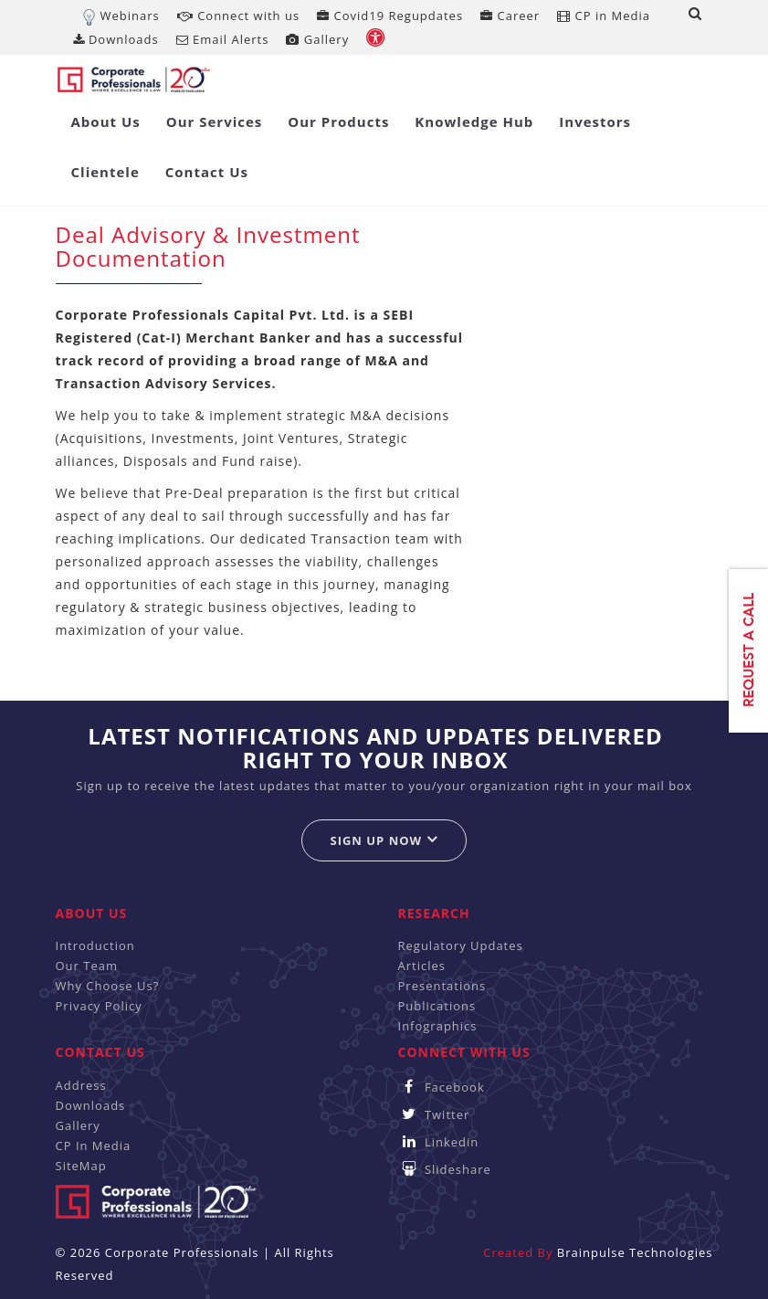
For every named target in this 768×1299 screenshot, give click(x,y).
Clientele (105, 172)
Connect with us (238, 15)
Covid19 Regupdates (390, 15)
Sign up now (383, 840)
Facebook (441, 1087)
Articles (422, 965)
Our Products (338, 121)
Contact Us (206, 172)
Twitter (434, 1114)
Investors (595, 121)
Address (81, 1085)
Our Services (214, 121)
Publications (437, 1006)
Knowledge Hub (474, 121)
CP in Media (603, 15)
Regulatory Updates (460, 945)
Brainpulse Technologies (635, 1252)
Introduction (95, 945)
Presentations (442, 985)
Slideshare (444, 1169)
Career (510, 15)
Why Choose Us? (108, 985)
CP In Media (94, 1145)
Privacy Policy (99, 1006)
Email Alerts (222, 39)
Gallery (317, 39)
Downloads (116, 39)
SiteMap (81, 1165)
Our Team (87, 965)
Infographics (438, 1026)
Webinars (130, 15)
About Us (106, 121)
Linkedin (438, 1142)
